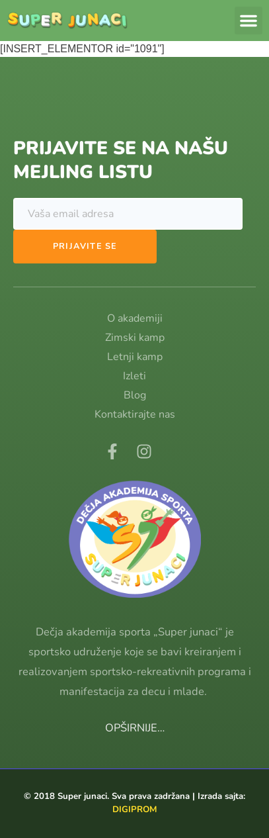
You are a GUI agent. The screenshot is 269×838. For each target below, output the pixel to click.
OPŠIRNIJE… (135, 727)
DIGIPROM (134, 809)
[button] (248, 20)
